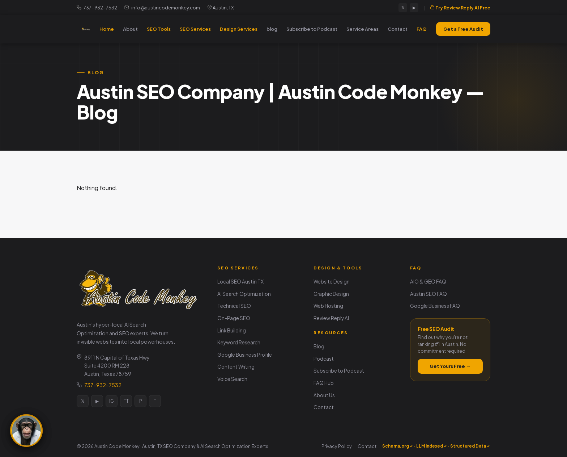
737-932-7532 (97, 8)
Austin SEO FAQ (428, 294)
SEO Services (195, 29)
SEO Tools (159, 29)
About (130, 29)
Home (106, 29)
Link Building (231, 330)
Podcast (324, 359)
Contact (398, 29)
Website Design (332, 281)
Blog (319, 346)
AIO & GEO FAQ (428, 281)
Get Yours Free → (450, 366)
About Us (324, 395)
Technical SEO (234, 306)
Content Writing (236, 367)
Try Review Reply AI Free (460, 8)
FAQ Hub (324, 383)
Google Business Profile (244, 355)
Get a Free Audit (463, 29)
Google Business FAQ (435, 306)
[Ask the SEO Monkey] (26, 430)
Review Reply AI (331, 318)
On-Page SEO (233, 318)
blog (272, 29)
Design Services (238, 29)
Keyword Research (238, 342)
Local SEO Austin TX (240, 281)
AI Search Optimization (244, 294)
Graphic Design (331, 294)
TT (126, 401)
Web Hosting (328, 306)
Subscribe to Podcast (311, 29)
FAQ (422, 29)
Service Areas (362, 29)
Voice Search (232, 379)
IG (111, 401)
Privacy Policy (336, 446)
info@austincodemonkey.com (162, 8)
